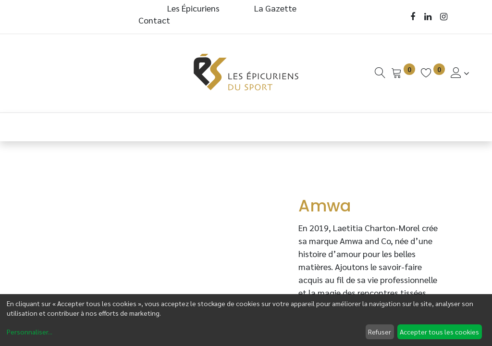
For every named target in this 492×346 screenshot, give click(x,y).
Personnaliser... (29, 331)
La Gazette (276, 7)
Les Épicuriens (193, 7)
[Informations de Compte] (460, 72)
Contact (154, 19)
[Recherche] (380, 72)
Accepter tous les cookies (439, 331)
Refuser (379, 331)
